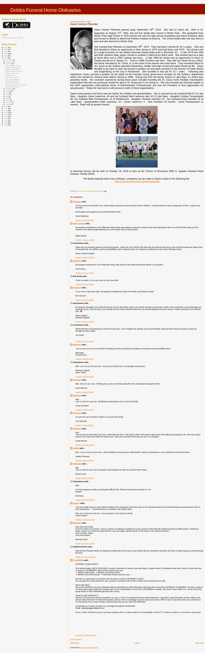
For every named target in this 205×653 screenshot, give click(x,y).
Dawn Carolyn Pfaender (12, 79)
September (9, 89)
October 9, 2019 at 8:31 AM (84, 410)
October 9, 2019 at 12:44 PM (84, 445)
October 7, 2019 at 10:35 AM (84, 240)
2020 (6, 56)
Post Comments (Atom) (89, 648)
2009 (6, 125)
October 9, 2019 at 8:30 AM (84, 392)
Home (137, 643)
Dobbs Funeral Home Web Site (12, 38)
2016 (6, 110)
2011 (6, 121)
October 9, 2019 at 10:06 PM (84, 500)
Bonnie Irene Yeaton (11, 77)
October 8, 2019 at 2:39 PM (84, 284)
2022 (6, 51)
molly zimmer (79, 223)
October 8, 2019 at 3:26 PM (84, 341)
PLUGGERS (78, 560)
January (8, 104)
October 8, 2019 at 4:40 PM (84, 376)
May (7, 96)
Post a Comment (75, 639)
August (8, 90)
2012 (6, 119)
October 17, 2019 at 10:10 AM (85, 557)
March (8, 100)
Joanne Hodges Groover (12, 65)
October (8, 64)
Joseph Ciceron (10, 75)
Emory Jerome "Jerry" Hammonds (15, 85)
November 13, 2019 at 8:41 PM (85, 635)
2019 (6, 58)
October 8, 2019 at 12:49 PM (84, 257)
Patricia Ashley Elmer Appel (13, 71)
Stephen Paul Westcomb (12, 67)
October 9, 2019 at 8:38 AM (84, 425)
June (7, 94)
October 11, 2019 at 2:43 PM (84, 519)
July (7, 92)
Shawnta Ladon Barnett (12, 83)
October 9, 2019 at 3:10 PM (84, 460)
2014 (6, 114)
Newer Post (74, 643)
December (9, 60)
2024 (6, 47)
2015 (6, 112)
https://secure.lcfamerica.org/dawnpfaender (137, 181)
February (9, 102)
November (9, 62)
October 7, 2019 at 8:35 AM (84, 220)
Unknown (77, 202)
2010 (6, 123)
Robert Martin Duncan (12, 87)
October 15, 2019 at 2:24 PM (84, 543)
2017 (6, 108)
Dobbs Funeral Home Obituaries (45, 10)
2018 (6, 106)
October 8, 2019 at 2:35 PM (84, 273)
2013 (6, 117)
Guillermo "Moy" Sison (12, 73)
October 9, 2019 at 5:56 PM (84, 478)
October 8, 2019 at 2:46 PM (84, 300)
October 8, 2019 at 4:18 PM (84, 359)
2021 (6, 54)
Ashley (76, 448)
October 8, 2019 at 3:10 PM (84, 321)
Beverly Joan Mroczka (12, 81)
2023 (6, 49)
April (7, 98)
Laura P (76, 503)
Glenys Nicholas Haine (12, 69)
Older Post (199, 643)
